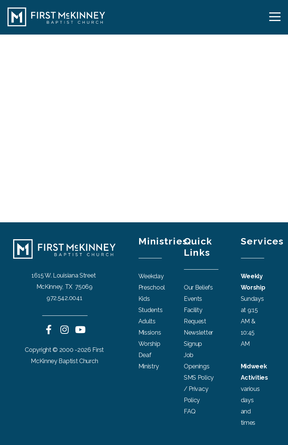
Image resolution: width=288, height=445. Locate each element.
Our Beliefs (198, 287)
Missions (149, 332)
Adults (147, 321)
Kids (144, 298)
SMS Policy (199, 377)
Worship (149, 343)
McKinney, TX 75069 (64, 286)
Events (193, 298)
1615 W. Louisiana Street (64, 275)
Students (150, 310)
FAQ (190, 411)
